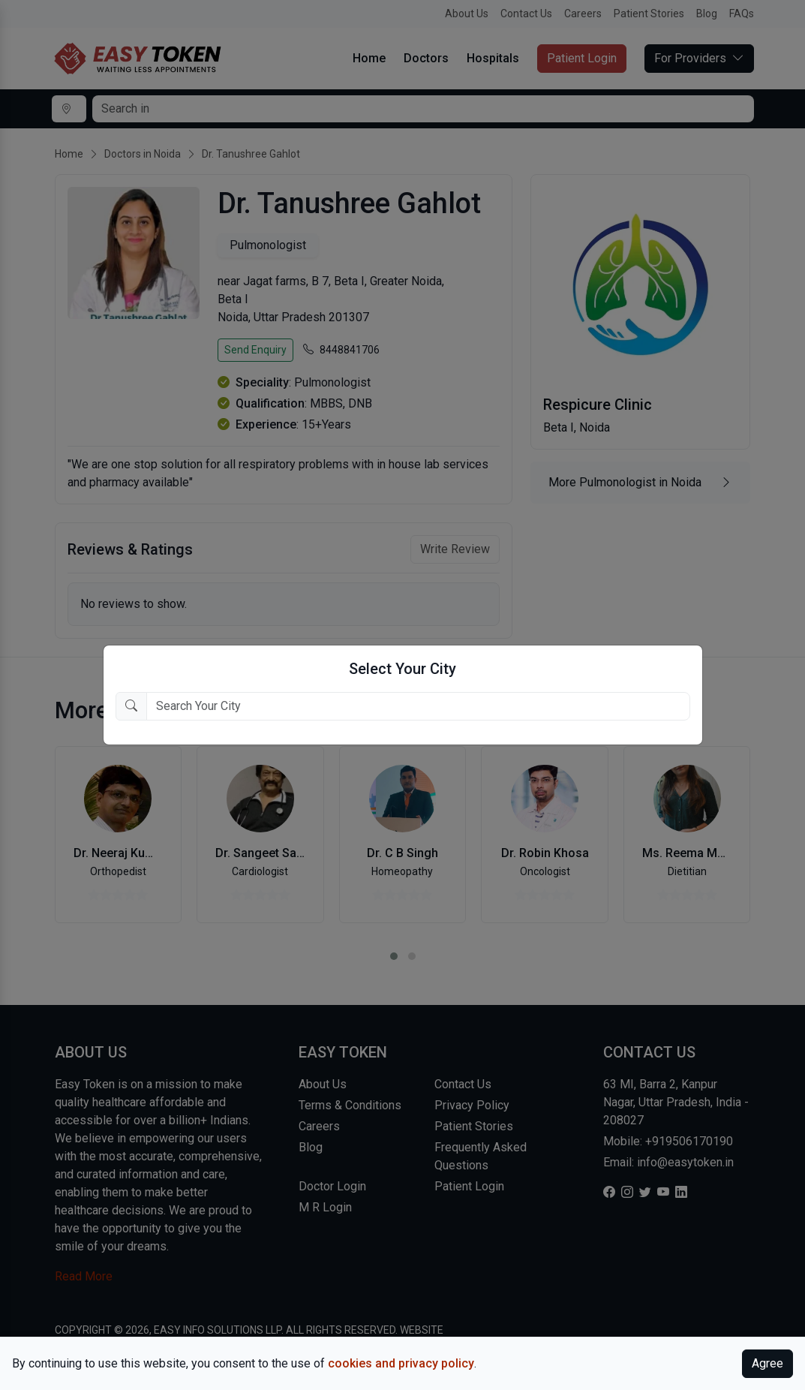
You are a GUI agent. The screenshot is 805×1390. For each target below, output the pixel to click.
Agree (767, 1363)
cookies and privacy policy (401, 1363)
